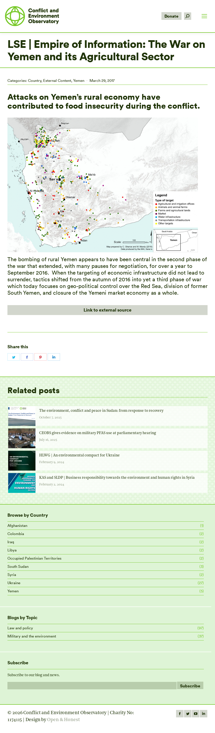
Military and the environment (31, 636)
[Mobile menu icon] (204, 16)
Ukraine (13, 582)
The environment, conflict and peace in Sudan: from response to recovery (101, 411)
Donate (171, 16)
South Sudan (18, 566)
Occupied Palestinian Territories (34, 558)
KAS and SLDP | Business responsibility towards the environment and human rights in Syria (117, 478)
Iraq (10, 542)
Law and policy (20, 628)
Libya (12, 550)
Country (34, 80)
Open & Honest (63, 720)
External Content (57, 80)
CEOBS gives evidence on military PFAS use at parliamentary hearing (97, 433)
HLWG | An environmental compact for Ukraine (79, 455)
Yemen (78, 80)
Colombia (15, 533)
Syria (11, 574)
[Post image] (21, 416)
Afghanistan (17, 525)
